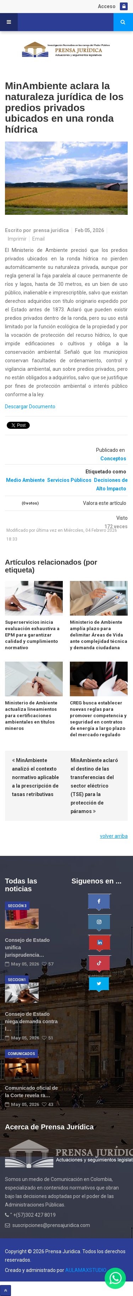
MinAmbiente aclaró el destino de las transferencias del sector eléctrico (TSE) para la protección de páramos (94, 786)
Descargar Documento (30, 406)
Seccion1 (17, 980)
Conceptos (113, 458)
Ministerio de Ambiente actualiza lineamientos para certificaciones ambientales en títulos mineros (31, 715)
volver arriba (114, 836)
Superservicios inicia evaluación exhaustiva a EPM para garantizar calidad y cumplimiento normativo (32, 635)
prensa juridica (51, 230)
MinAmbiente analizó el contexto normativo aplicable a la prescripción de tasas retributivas (35, 777)
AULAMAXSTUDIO (85, 1270)
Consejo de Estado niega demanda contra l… (31, 1021)
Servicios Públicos (69, 480)
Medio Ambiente (25, 480)
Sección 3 (17, 906)
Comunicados (21, 1054)
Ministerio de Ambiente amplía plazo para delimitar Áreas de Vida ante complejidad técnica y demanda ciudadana (98, 635)
